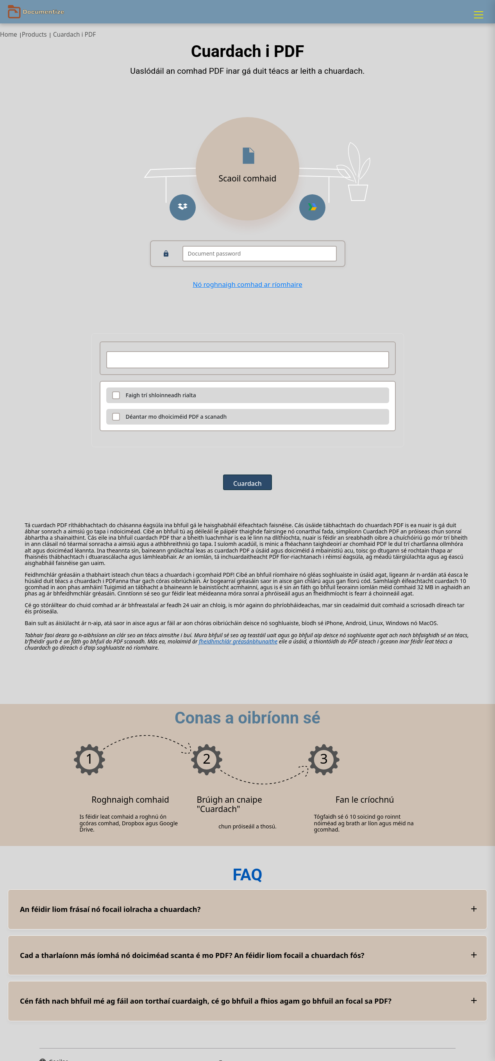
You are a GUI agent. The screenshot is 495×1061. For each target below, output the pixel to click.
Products (34, 34)
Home (8, 34)
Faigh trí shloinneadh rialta (161, 395)
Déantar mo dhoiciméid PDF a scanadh (176, 417)
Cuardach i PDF (74, 34)
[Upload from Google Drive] (312, 207)
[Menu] (478, 14)
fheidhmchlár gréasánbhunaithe (238, 641)
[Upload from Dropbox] (183, 207)
